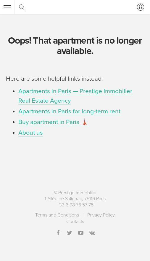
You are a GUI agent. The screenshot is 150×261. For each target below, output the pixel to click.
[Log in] (139, 7)
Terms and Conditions (57, 215)
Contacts (75, 222)
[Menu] (7, 7)
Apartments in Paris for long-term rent (69, 111)
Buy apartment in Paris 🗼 (53, 122)
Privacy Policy (101, 215)
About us (30, 132)
